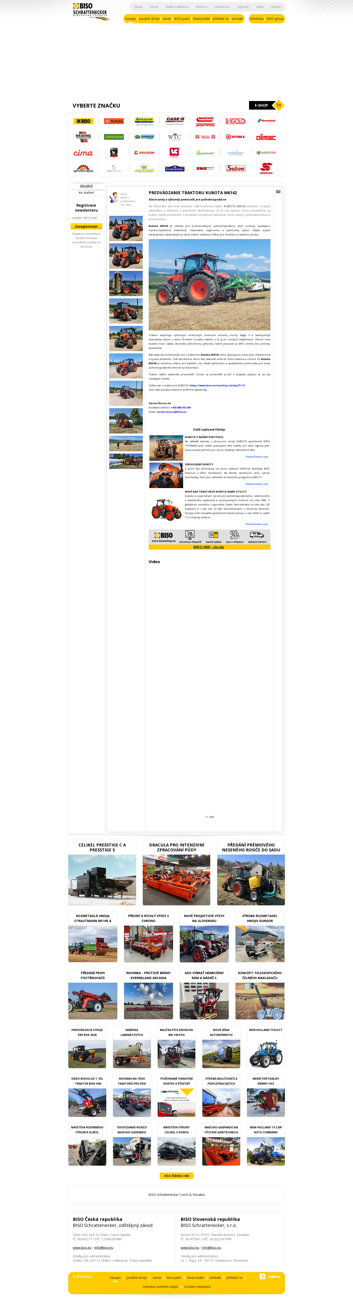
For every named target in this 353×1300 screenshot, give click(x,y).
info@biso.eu (103, 1247)
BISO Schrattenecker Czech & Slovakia (176, 1194)
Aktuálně (86, 186)
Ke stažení (86, 192)
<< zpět (209, 816)
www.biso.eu (82, 1247)
